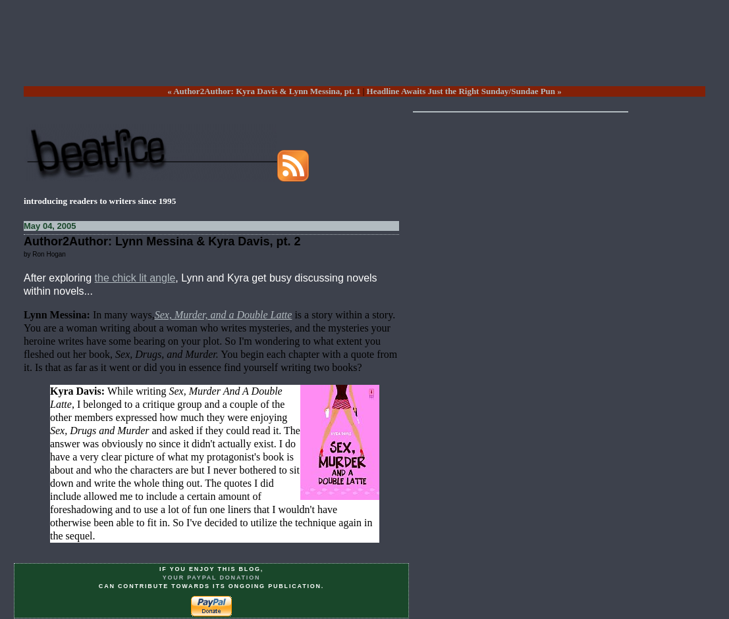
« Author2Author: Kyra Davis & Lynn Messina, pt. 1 (263, 91)
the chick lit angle (135, 278)
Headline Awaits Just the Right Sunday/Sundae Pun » (464, 91)
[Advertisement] (365, 53)
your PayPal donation (212, 577)
